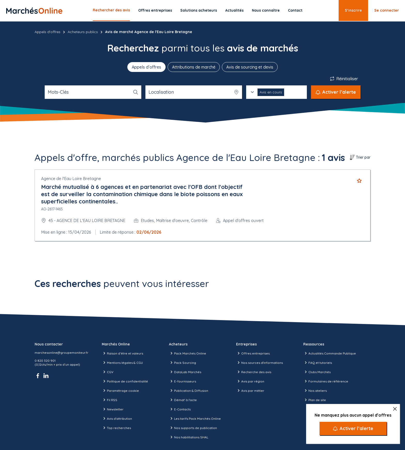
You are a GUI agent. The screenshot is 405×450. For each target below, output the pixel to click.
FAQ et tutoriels (317, 362)
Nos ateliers (315, 390)
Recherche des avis (253, 371)
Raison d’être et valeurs (122, 353)
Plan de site (314, 399)
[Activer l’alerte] (353, 428)
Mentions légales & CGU (122, 362)
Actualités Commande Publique (329, 353)
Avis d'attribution (117, 418)
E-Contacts (180, 409)
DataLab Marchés (185, 371)
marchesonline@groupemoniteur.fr (61, 353)
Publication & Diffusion (188, 390)
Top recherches (116, 427)
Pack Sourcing (182, 362)
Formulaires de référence (325, 381)
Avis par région (250, 381)
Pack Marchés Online (187, 353)
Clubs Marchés (317, 371)
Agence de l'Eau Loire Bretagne (71, 178)
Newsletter (112, 409)
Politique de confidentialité (125, 381)
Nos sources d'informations (259, 362)
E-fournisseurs (182, 381)
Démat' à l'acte (183, 399)
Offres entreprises (155, 10)
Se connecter (386, 10)
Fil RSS (109, 399)
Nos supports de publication (193, 427)
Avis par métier (250, 390)
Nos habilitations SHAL (188, 437)
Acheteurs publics (83, 31)
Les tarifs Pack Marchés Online (195, 418)
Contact (295, 10)
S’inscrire (353, 10)
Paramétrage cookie (120, 390)
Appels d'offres (47, 31)
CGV (107, 371)
